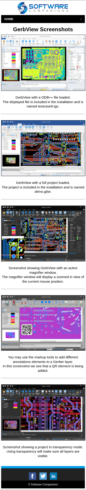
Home (8, 19)
